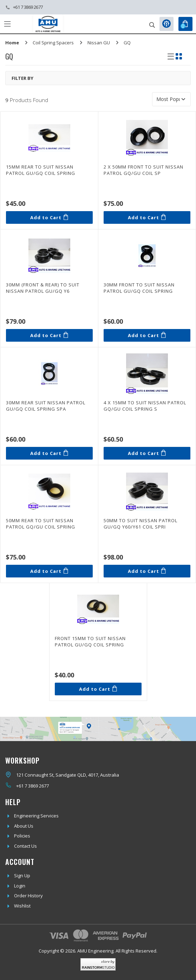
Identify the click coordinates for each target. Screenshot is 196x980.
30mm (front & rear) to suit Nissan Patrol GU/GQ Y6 (42, 288)
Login (19, 886)
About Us (23, 826)
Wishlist (22, 906)
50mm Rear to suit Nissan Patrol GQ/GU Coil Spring (40, 523)
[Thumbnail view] (179, 56)
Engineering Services (36, 816)
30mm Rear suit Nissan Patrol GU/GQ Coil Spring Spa (45, 405)
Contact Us (25, 846)
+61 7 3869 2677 (28, 7)
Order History (28, 895)
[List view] (170, 56)
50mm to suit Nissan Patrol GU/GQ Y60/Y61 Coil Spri (140, 523)
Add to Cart (49, 217)
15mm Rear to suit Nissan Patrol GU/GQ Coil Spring (40, 170)
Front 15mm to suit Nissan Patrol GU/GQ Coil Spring (90, 641)
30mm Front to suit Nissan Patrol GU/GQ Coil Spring (139, 288)
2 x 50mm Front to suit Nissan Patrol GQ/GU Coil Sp (143, 170)
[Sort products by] (171, 99)
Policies (22, 836)
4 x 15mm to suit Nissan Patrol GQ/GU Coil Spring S (145, 405)
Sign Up (22, 875)
